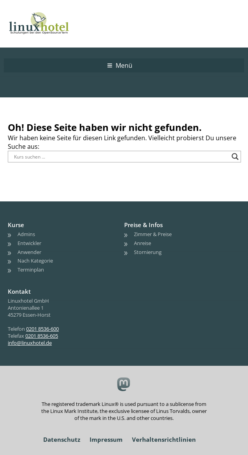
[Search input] (121, 156)
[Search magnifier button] (235, 156)
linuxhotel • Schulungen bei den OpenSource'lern (46, 12)
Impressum (106, 439)
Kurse (16, 225)
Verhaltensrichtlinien (164, 439)
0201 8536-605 (41, 335)
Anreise (142, 243)
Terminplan (31, 269)
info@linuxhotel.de (30, 342)
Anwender (29, 252)
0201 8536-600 (42, 328)
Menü (124, 65)
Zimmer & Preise (153, 234)
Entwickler (29, 243)
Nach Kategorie (35, 260)
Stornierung (148, 252)
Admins (26, 234)
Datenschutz (61, 439)
